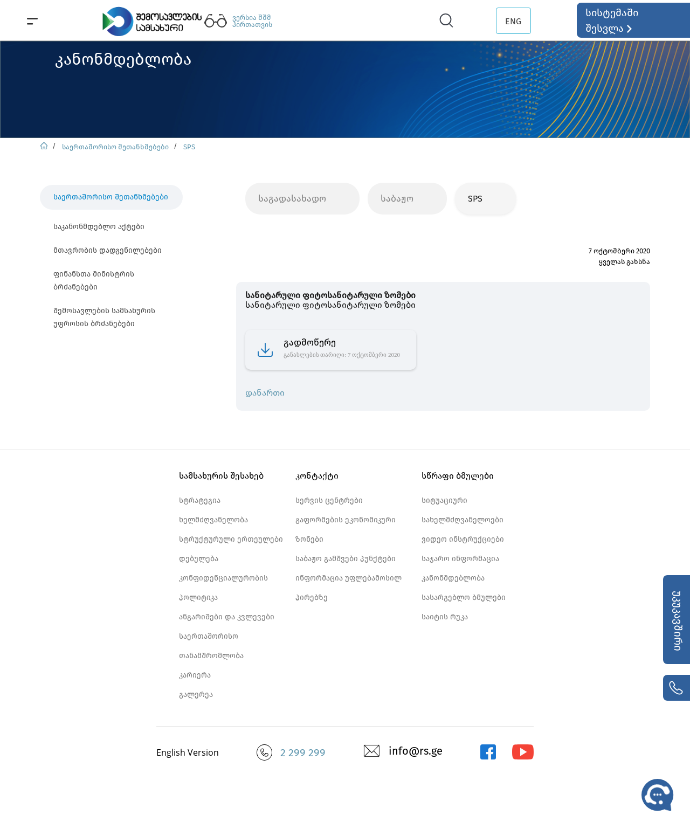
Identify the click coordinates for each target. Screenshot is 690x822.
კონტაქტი (317, 476)
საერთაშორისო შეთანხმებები (115, 147)
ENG (513, 21)
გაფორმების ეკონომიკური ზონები (345, 529)
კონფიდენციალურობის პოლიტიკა (223, 588)
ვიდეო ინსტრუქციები (463, 539)
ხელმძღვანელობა (213, 519)
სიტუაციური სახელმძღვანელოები (462, 510)
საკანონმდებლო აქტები (98, 226)
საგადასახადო (292, 198)
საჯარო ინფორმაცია (460, 558)
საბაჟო (397, 198)
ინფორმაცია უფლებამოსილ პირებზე (348, 588)
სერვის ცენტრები (329, 500)
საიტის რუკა (445, 616)
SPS (189, 147)
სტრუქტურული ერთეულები (231, 539)
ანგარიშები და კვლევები (226, 616)
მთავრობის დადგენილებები (107, 250)
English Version (187, 752)
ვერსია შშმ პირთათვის (252, 21)
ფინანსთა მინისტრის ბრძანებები (93, 281)
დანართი (265, 393)
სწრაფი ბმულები (458, 476)
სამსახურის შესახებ (221, 476)
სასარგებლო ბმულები (464, 597)
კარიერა (195, 675)
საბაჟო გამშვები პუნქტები (345, 558)
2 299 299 (303, 752)
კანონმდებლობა (453, 578)
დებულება (198, 558)
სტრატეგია (199, 500)
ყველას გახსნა (624, 262)
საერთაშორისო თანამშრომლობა (211, 646)
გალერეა (196, 694)
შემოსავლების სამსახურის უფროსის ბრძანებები (104, 317)
